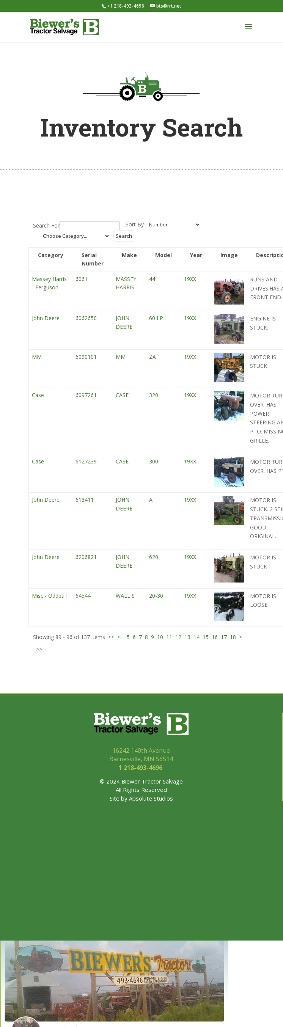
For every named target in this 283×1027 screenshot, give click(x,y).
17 (224, 637)
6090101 (86, 356)
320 (153, 395)
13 (187, 637)
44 (152, 279)
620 (153, 557)
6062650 (86, 318)
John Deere (46, 318)
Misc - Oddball (49, 595)
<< (111, 637)
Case (38, 395)
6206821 (86, 557)
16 (215, 637)
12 (178, 637)
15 (206, 637)
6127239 (86, 461)
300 (153, 461)
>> (39, 649)
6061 (81, 279)
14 (196, 637)
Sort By (135, 224)
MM (37, 356)
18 (233, 637)
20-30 (156, 595)
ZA (152, 356)
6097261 (86, 395)
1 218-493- (141, 767)
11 (169, 637)
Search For (46, 225)
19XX (190, 279)
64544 (83, 595)
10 (160, 637)
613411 (84, 499)
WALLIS (125, 595)
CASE (122, 395)
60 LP (156, 318)
